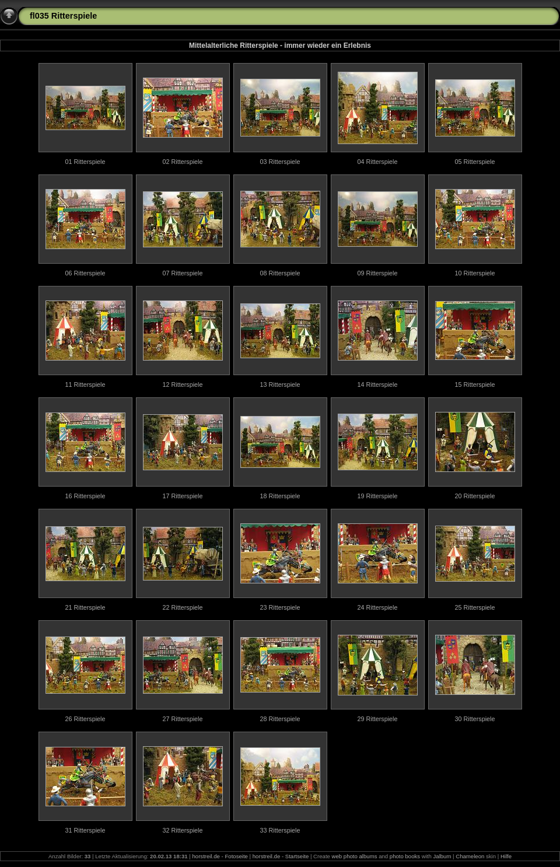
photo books (405, 856)
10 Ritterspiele (474, 273)
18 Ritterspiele (280, 495)
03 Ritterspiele (280, 161)
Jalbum (442, 856)
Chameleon (470, 856)
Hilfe (506, 856)
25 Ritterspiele (474, 607)
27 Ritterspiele (182, 718)
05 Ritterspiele (474, 161)
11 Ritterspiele (85, 384)
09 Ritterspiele (377, 273)
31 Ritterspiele (85, 830)
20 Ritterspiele (474, 495)
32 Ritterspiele (182, 830)
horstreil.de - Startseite (281, 856)
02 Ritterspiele (182, 161)
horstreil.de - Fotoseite (220, 856)
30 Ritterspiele (474, 718)
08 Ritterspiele (280, 273)
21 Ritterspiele (85, 607)
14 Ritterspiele (377, 384)
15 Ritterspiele (474, 384)
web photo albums (354, 856)
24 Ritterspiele (377, 607)
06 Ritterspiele (85, 273)
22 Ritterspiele (182, 607)
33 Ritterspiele (280, 830)
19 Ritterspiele (377, 495)
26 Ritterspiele (85, 718)
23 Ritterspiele (280, 607)
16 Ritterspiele (85, 495)
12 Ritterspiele (182, 384)
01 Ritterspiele (85, 161)
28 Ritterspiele (280, 718)
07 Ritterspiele (182, 273)
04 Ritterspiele (377, 161)
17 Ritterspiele (182, 495)
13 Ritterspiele (280, 384)
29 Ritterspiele (377, 718)
